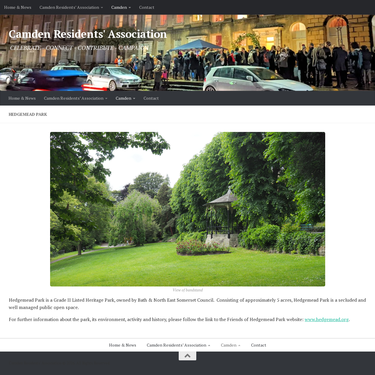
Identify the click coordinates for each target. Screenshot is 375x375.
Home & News (17, 7)
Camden (119, 7)
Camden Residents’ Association (69, 7)
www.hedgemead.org (327, 319)
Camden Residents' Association (88, 34)
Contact (146, 7)
